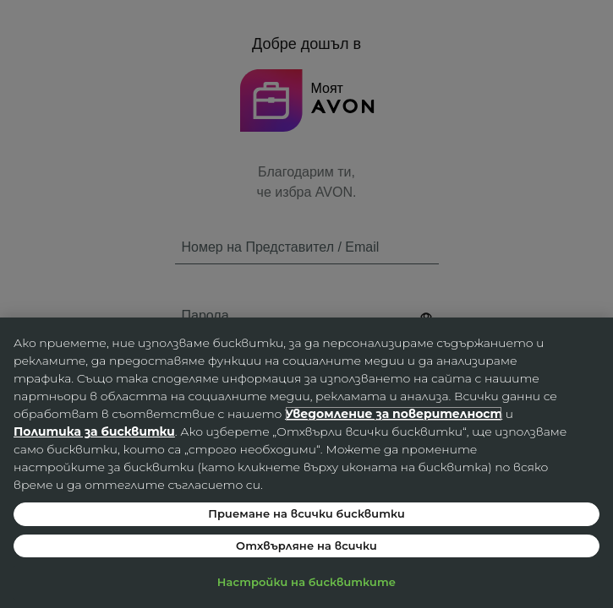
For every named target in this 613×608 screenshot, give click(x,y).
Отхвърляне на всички (306, 545)
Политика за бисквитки (94, 431)
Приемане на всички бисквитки (306, 513)
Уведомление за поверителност (393, 413)
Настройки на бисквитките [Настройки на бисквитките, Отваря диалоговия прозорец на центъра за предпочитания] (306, 582)
